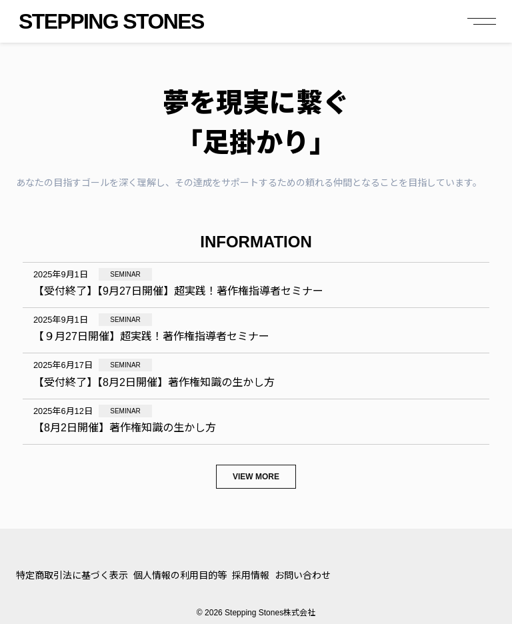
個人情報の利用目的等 (180, 575)
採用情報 (250, 575)
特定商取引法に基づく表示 (72, 575)
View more (256, 476)
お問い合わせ (303, 575)
